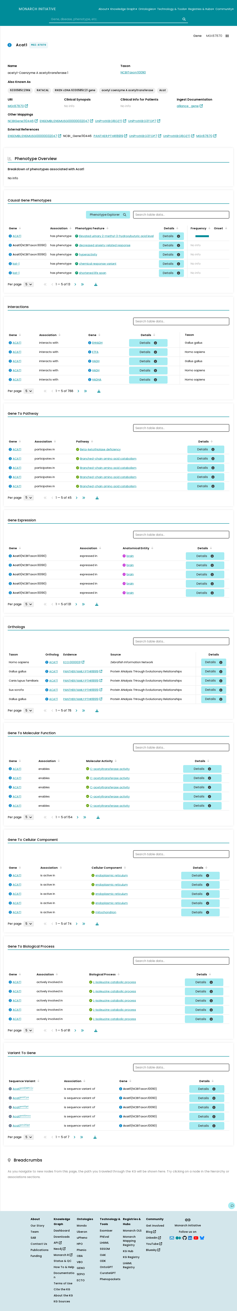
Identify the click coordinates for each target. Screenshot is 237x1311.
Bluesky (153, 1250)
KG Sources (62, 1301)
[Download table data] (95, 284)
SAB (33, 1238)
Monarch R (63, 1255)
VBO (80, 1262)
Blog (151, 1232)
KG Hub (128, 1251)
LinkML (104, 1243)
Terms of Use (63, 1283)
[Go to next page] (74, 284)
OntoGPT (106, 1267)
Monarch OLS (132, 1231)
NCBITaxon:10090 (133, 72)
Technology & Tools (172, 9)
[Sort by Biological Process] (118, 974)
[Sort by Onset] (225, 228)
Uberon (82, 1232)
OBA (80, 1256)
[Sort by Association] (70, 228)
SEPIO (81, 1274)
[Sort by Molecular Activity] (115, 761)
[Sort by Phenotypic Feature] (106, 228)
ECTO (81, 1280)
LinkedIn (153, 1238)
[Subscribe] (172, 1237)
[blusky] (202, 1237)
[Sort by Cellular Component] (124, 867)
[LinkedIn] (190, 1237)
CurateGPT (108, 1273)
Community (224, 9)
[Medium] (178, 1237)
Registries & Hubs (201, 9)
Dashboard (62, 1231)
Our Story (37, 1226)
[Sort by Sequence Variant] (37, 1081)
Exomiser (106, 1231)
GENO (81, 1268)
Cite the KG (62, 1289)
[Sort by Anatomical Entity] (151, 548)
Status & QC (63, 1261)
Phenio (81, 1250)
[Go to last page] (81, 284)
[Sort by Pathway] (91, 441)
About (103, 9)
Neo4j (59, 1249)
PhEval (104, 1237)
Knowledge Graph (123, 9)
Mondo (82, 1226)
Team (35, 1232)
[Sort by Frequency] (208, 228)
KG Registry (131, 1257)
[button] (201, 236)
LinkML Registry (129, 1265)
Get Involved (155, 1226)
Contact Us (39, 1244)
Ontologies (147, 9)
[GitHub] (185, 1237)
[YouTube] (196, 1237)
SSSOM (105, 1249)
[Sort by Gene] (19, 228)
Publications (39, 1250)
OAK (103, 1255)
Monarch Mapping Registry (129, 1241)
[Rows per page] (28, 284)
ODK (103, 1261)
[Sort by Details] (176, 228)
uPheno (82, 1238)
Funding (36, 1256)
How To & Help (64, 1267)
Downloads (62, 1237)
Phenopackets (110, 1279)
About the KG (63, 1295)
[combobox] (118, 19)
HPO (80, 1244)
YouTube (154, 1244)
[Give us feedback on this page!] (231, 1205)
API (58, 1243)
